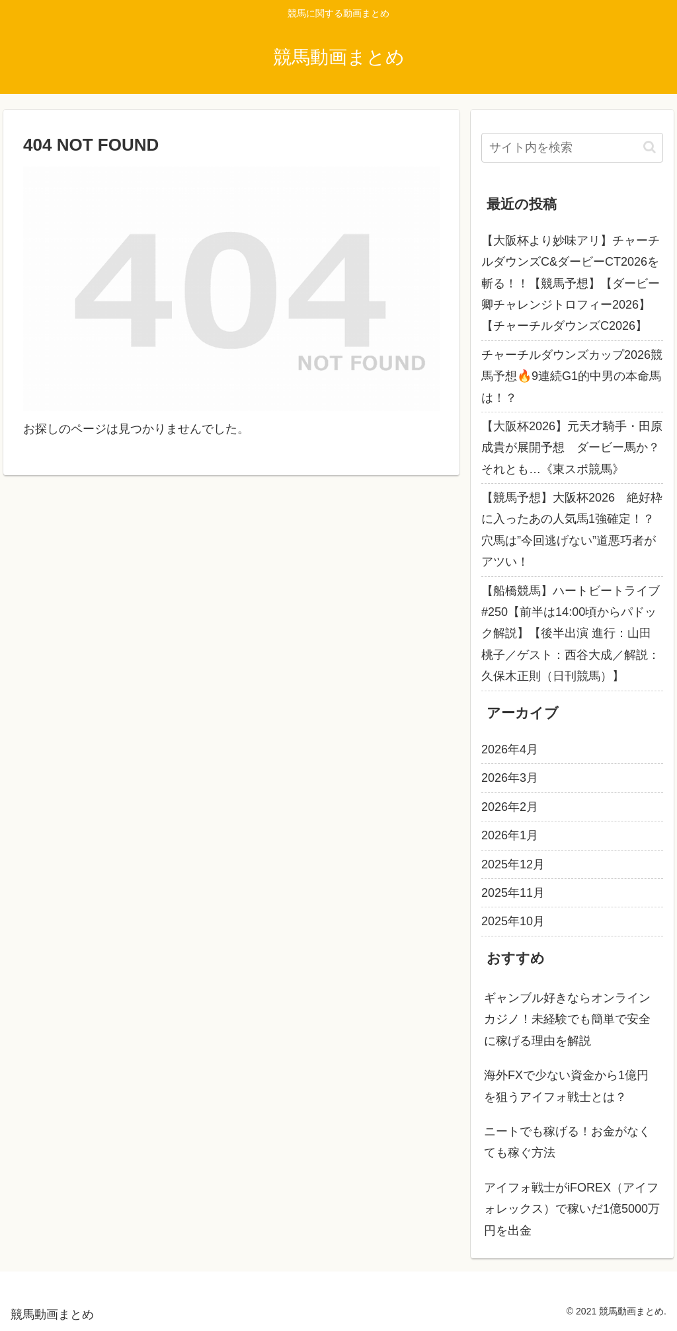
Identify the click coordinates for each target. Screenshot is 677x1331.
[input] (571, 148)
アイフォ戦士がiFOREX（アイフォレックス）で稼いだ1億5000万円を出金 (572, 1209)
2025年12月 (513, 864)
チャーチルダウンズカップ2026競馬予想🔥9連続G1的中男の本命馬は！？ (571, 376)
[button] (649, 147)
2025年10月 (513, 921)
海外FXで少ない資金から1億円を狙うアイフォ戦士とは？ (566, 1086)
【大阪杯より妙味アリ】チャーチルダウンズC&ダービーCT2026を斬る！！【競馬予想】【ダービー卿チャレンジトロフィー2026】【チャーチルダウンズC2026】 (570, 283)
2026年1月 (509, 835)
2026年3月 (509, 777)
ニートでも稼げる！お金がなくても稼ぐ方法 (567, 1142)
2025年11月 (513, 892)
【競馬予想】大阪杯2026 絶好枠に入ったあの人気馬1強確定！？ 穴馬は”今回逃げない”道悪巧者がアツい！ (571, 529)
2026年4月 (509, 749)
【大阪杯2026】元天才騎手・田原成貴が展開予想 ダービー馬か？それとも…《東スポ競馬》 (571, 448)
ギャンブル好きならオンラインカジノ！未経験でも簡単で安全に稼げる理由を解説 (567, 1019)
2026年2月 (509, 807)
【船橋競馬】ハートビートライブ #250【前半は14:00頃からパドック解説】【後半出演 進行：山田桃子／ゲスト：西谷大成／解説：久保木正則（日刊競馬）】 (570, 633)
